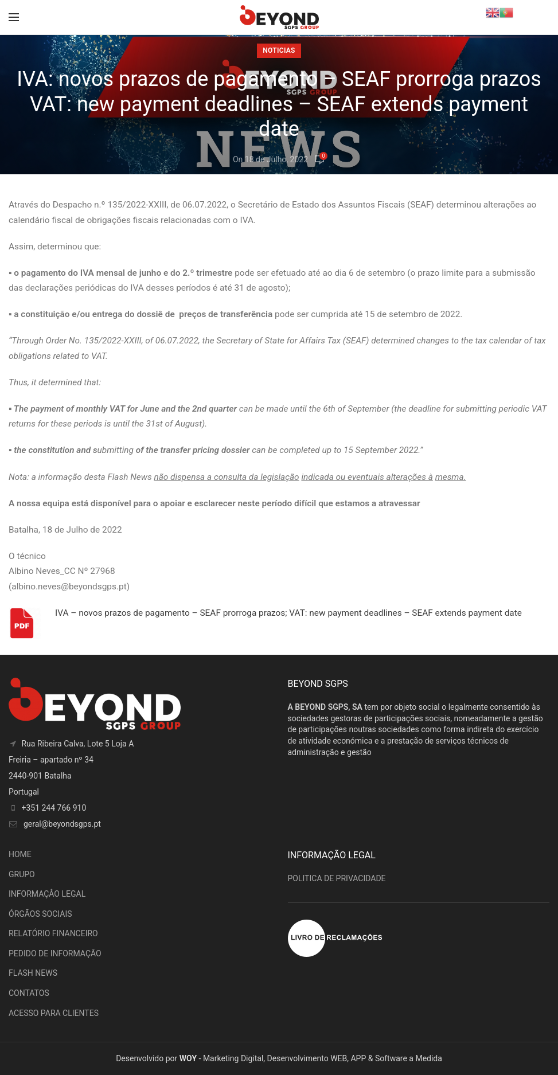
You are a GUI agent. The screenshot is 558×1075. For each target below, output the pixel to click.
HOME (20, 854)
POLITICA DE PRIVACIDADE (337, 878)
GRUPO (22, 874)
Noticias (279, 50)
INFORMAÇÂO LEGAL (47, 893)
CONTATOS (29, 993)
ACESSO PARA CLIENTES (54, 1013)
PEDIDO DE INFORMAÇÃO (55, 953)
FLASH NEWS (33, 973)
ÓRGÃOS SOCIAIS (40, 913)
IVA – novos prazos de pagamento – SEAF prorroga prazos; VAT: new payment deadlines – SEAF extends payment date (288, 613)
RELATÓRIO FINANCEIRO (53, 933)
